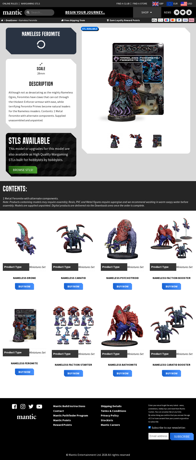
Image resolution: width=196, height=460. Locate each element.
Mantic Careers (110, 425)
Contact (58, 411)
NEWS (167, 12)
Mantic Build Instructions (69, 406)
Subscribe (182, 436)
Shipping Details (111, 406)
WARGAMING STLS (30, 3)
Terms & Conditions (113, 411)
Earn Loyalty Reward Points (123, 20)
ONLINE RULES (10, 3)
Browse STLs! (23, 170)
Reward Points (62, 425)
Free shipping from (73, 20)
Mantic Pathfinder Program (70, 415)
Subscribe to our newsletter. (167, 427)
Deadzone (11, 20)
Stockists (107, 420)
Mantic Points (62, 420)
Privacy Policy (110, 415)
